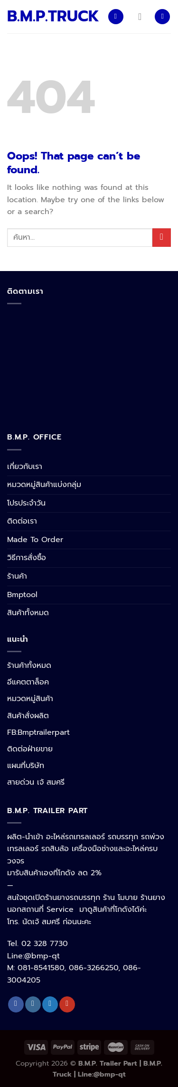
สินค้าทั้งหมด (28, 612)
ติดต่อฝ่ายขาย (30, 749)
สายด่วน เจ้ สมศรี (36, 782)
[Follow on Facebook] (16, 1004)
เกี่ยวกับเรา (24, 466)
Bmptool (22, 594)
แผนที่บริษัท (25, 765)
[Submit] (161, 237)
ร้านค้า (17, 576)
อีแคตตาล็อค (28, 682)
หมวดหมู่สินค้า (30, 698)
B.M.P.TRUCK (50, 16)
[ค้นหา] (162, 17)
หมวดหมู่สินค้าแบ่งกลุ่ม (44, 484)
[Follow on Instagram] (33, 1004)
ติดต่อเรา (22, 521)
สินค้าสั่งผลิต (28, 716)
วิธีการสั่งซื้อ (26, 557)
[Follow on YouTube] (67, 1004)
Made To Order (35, 539)
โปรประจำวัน (26, 503)
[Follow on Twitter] (50, 1004)
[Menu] (115, 17)
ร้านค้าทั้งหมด (29, 665)
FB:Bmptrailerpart (38, 732)
